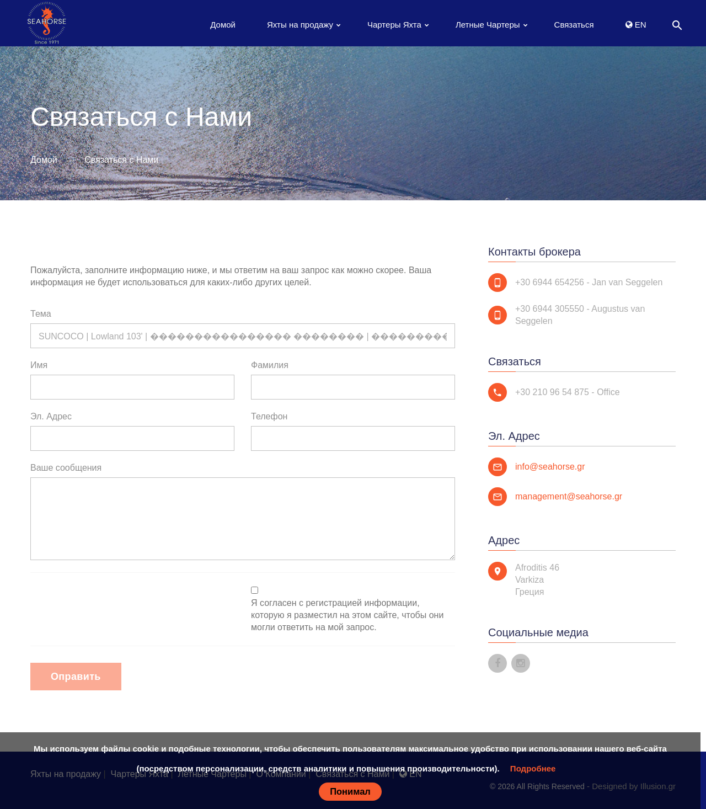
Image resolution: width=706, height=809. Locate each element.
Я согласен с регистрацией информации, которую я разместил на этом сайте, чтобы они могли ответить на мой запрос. (347, 615)
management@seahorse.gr (568, 496)
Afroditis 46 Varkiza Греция (537, 580)
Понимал (350, 791)
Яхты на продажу (300, 24)
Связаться (574, 24)
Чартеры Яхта (394, 24)
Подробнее (533, 768)
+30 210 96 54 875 (552, 392)
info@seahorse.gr (550, 466)
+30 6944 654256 (549, 282)
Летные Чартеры (488, 24)
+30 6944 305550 (549, 308)
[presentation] (114, 606)
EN (635, 24)
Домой (223, 24)
